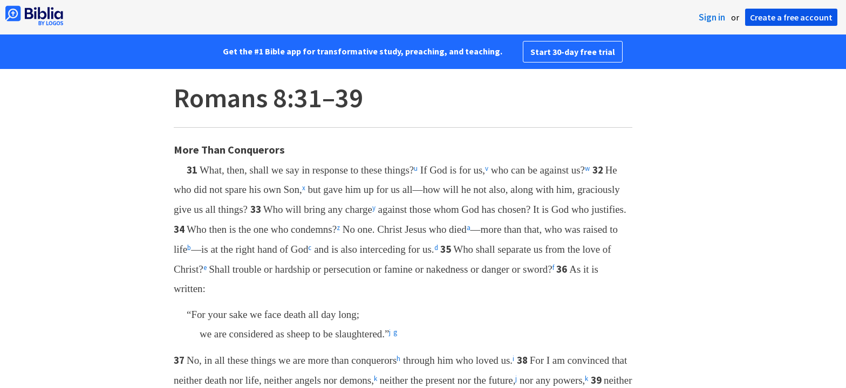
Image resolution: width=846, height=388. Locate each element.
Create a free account (791, 17)
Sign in (712, 17)
